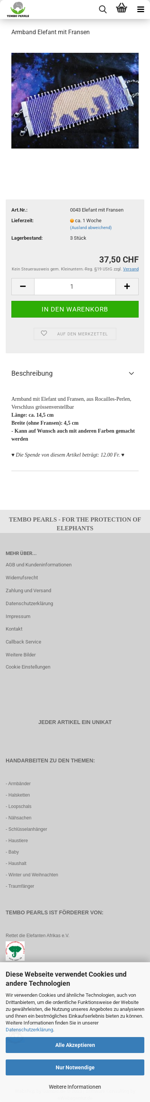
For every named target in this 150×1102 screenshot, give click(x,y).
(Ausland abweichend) (91, 227)
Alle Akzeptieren (75, 1045)
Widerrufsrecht (22, 577)
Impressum (18, 616)
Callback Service (23, 642)
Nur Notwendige (75, 1067)
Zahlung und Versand (28, 590)
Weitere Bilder (21, 655)
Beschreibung (32, 373)
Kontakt (14, 629)
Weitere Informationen (75, 1087)
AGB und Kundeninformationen (39, 565)
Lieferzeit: (22, 220)
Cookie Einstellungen (28, 667)
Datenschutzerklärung (29, 1029)
